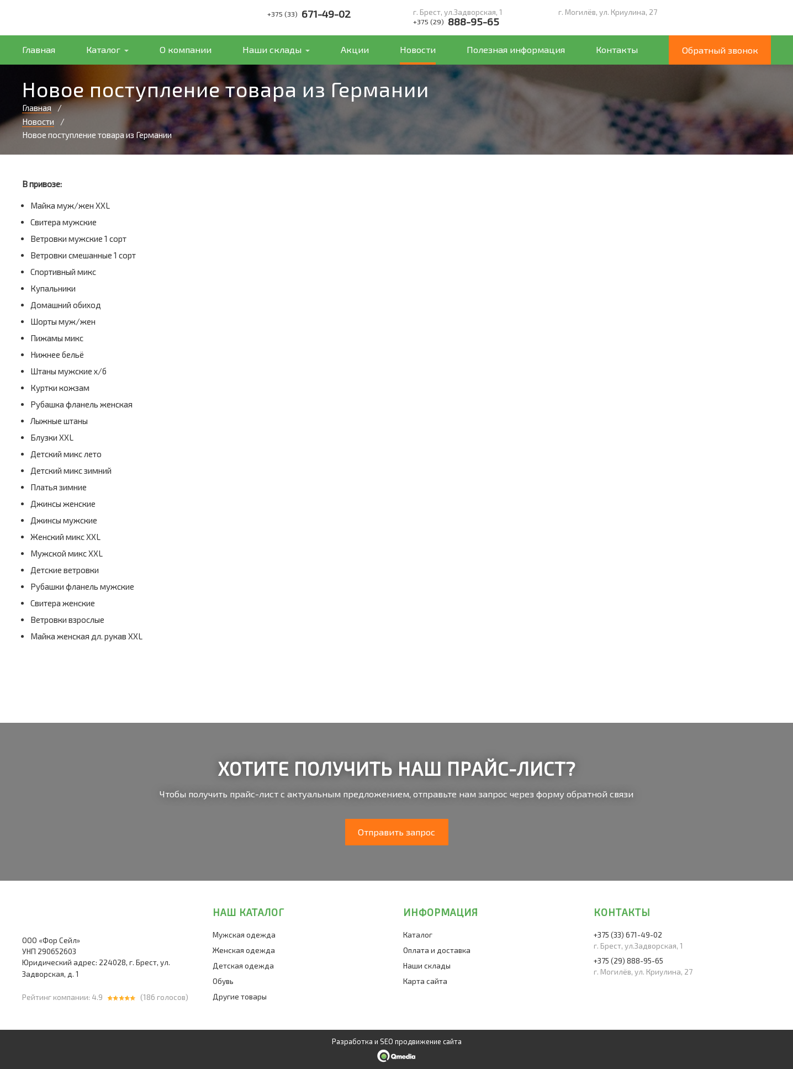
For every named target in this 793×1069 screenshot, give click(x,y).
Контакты (617, 49)
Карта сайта (425, 981)
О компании (186, 49)
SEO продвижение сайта (421, 1041)
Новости (418, 49)
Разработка (352, 1041)
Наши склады (272, 49)
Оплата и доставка (436, 950)
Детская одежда (243, 965)
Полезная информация (516, 49)
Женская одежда (244, 950)
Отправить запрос (396, 832)
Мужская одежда (244, 934)
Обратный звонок (720, 50)
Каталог (103, 49)
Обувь (223, 981)
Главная (38, 49)
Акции (355, 49)
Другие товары (240, 996)
